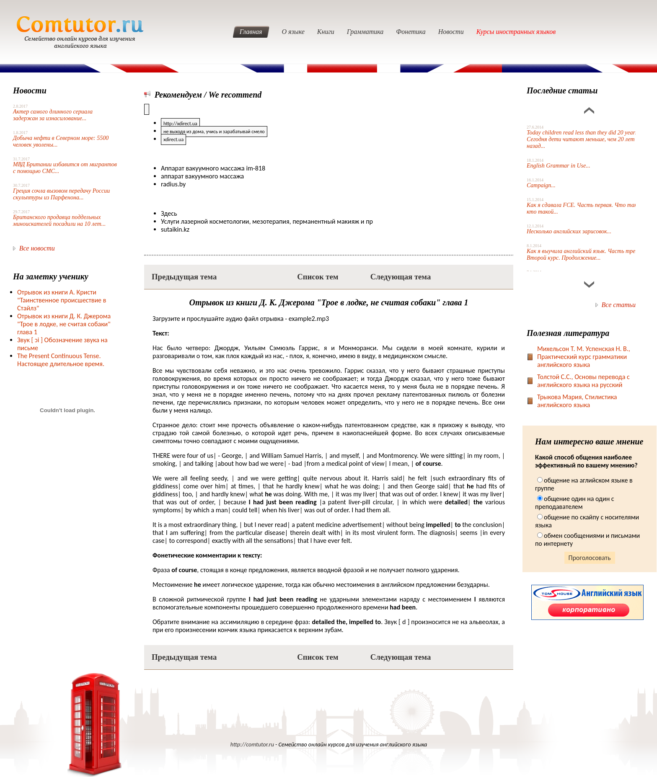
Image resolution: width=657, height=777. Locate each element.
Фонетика (410, 31)
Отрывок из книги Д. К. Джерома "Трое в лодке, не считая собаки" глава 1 (64, 324)
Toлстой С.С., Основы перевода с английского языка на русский (583, 381)
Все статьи (619, 304)
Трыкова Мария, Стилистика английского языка (577, 401)
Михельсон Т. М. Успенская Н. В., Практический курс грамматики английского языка (583, 357)
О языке (293, 31)
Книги (325, 31)
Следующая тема (400, 276)
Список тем (317, 276)
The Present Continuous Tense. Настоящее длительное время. (60, 360)
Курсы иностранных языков (516, 31)
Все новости (37, 248)
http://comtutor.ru (252, 744)
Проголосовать (590, 558)
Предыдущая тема (184, 276)
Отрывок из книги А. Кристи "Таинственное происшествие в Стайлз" (61, 300)
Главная (251, 31)
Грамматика (365, 31)
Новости (451, 31)
